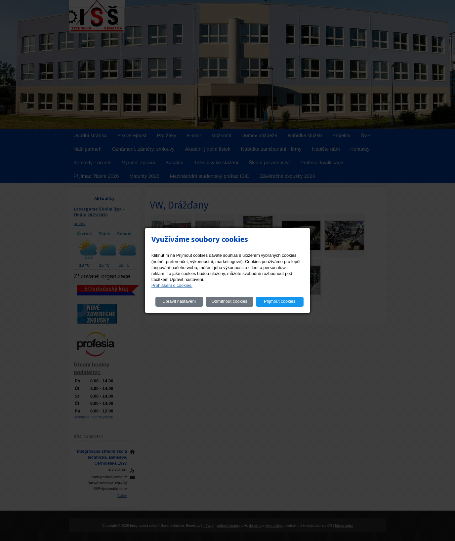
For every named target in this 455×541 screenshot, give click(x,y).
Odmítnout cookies (229, 301)
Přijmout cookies (279, 301)
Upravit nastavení (179, 301)
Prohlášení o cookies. (171, 285)
